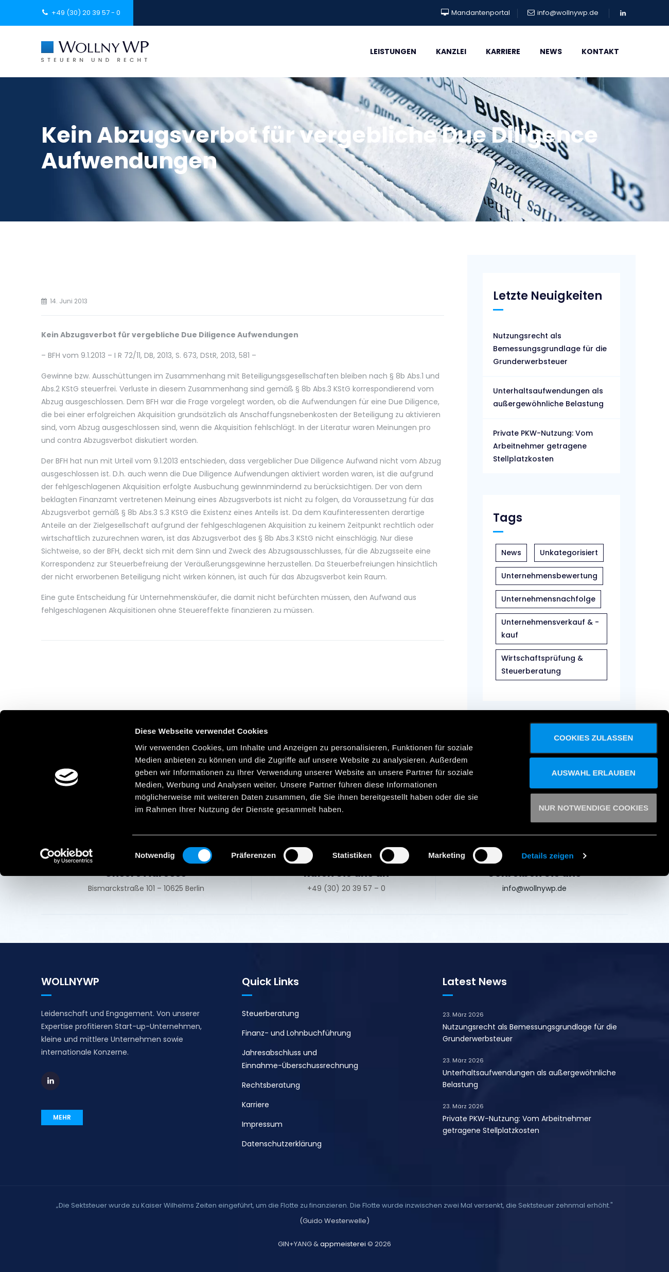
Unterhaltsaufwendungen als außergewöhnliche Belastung (548, 397)
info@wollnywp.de (567, 13)
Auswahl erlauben (583, 1168)
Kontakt (600, 51)
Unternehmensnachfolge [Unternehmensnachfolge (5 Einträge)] (548, 599)
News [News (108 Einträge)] (511, 552)
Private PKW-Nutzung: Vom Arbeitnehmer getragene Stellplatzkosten (543, 446)
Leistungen (393, 51)
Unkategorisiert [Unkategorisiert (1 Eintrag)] (569, 552)
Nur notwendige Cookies (583, 1203)
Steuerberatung (270, 1013)
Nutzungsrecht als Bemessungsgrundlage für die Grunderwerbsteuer (550, 349)
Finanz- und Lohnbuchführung (296, 1033)
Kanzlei (451, 51)
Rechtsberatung (271, 1085)
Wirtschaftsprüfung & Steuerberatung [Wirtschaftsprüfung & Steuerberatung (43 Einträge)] (542, 664)
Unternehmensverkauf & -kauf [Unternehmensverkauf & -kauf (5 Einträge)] (550, 628)
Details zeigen (547, 1251)
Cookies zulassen (583, 1133)
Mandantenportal (480, 13)
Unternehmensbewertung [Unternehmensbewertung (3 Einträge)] (549, 576)
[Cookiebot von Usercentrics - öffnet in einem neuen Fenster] (67, 1252)
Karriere (503, 51)
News (551, 51)
